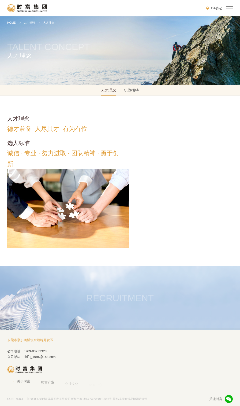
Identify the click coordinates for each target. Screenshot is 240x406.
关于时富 (23, 384)
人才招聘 (27, 22)
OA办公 (214, 8)
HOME (11, 22)
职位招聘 (131, 90)
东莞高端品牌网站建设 (133, 399)
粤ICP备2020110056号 (97, 399)
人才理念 (46, 22)
